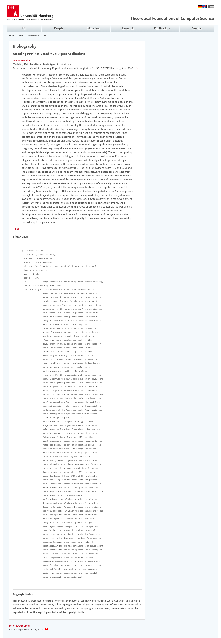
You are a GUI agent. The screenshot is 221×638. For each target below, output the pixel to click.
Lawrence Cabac (22, 60)
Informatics (33, 35)
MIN (21, 35)
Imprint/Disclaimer (19, 625)
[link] (138, 68)
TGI (45, 35)
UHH (11, 35)
